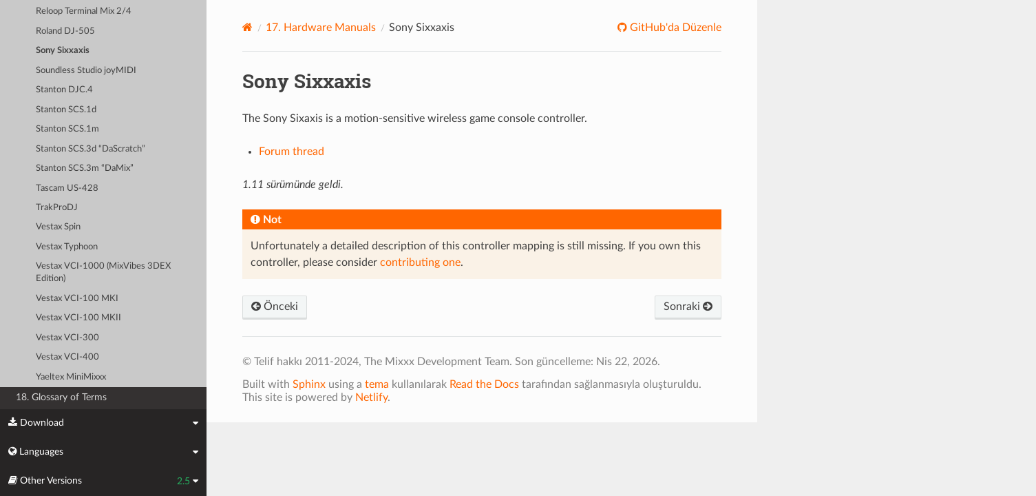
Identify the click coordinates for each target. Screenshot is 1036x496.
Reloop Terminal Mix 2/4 (83, 11)
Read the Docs (484, 384)
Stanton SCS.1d (66, 109)
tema (377, 384)
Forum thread (291, 151)
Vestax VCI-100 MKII (78, 317)
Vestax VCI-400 (67, 357)
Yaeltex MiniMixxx (71, 377)
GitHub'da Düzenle (674, 27)
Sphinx (309, 384)
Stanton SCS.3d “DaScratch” (90, 149)
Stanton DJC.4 (64, 89)
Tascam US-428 (67, 188)
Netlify (371, 397)
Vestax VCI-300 (67, 337)
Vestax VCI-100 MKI (77, 298)
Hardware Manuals (321, 27)
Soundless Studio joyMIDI (86, 70)
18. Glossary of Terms (61, 397)
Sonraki (688, 306)
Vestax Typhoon (67, 246)
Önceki (274, 306)
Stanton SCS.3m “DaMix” (85, 168)
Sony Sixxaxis (62, 50)
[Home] (247, 27)
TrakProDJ (57, 207)
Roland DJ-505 (65, 31)
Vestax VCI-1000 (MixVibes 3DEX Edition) (103, 272)
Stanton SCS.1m (67, 129)
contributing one (420, 262)
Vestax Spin (58, 227)
